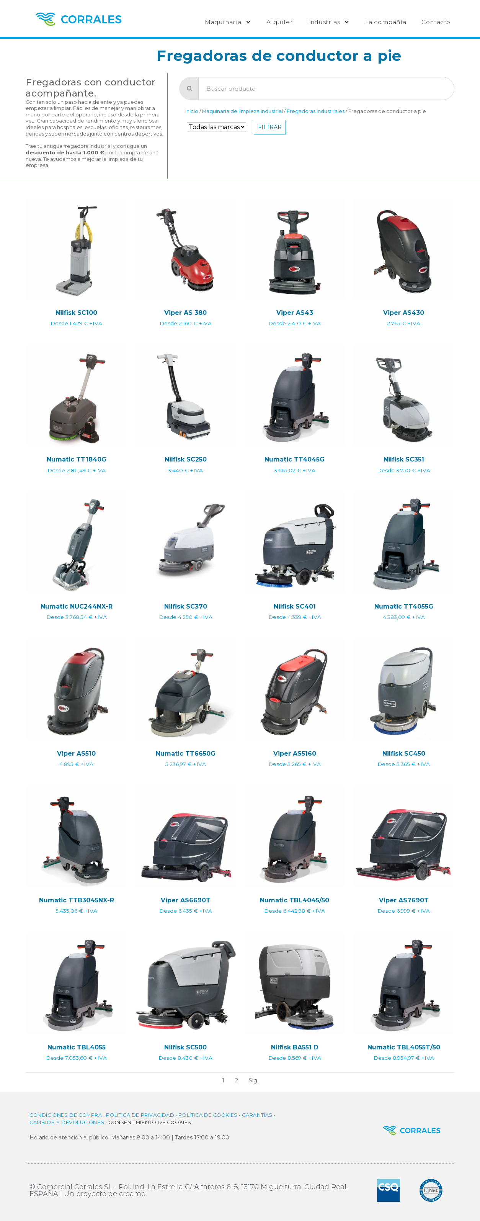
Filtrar (270, 127)
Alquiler (279, 22)
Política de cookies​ (207, 1115)
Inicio (191, 111)
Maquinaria (228, 22)
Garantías (257, 1115)
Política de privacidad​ (140, 1115)
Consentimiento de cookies (149, 1122)
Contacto (436, 22)
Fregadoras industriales (315, 111)
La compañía (386, 22)
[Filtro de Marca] (216, 127)
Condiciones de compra (65, 1115)
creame (132, 1194)
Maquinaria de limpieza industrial (242, 111)
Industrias (328, 22)
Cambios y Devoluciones (66, 1122)
